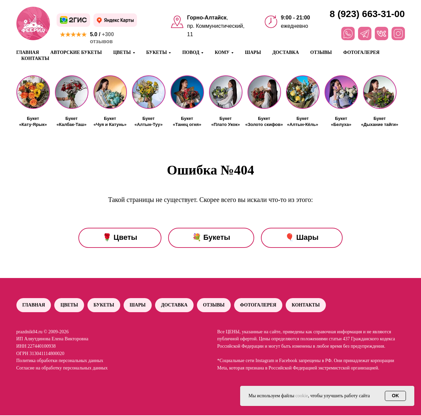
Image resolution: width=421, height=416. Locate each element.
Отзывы (321, 52)
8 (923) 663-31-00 (367, 14)
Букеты (105, 305)
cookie (301, 395)
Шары (253, 52)
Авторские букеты (76, 52)
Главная (27, 52)
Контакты (35, 58)
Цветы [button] (122, 52)
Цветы (70, 305)
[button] (33, 92)
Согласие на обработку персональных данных (62, 368)
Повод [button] (190, 52)
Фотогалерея (361, 52)
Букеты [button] (156, 52)
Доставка (285, 52)
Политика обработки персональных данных (59, 361)
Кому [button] (222, 52)
